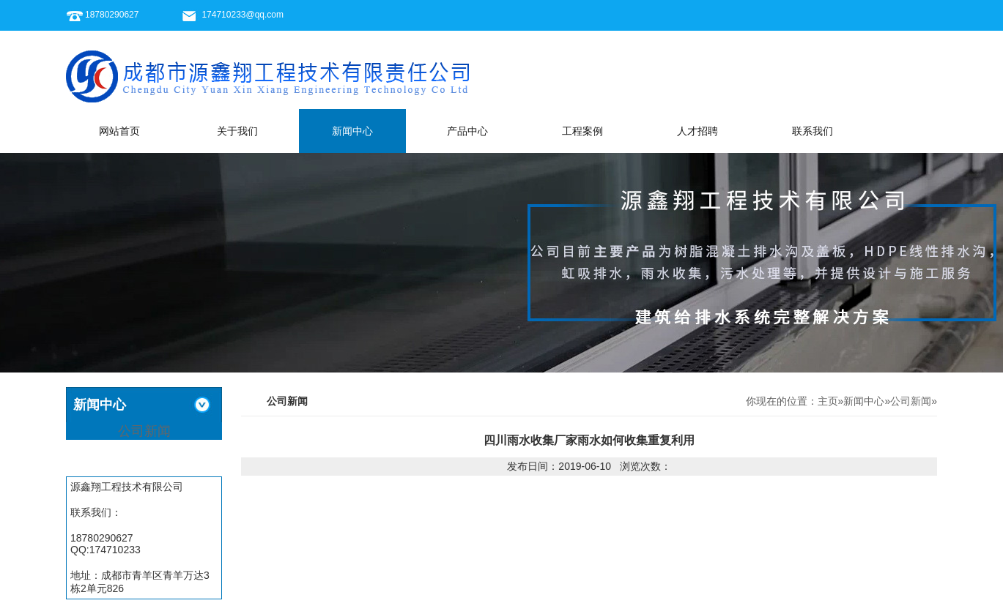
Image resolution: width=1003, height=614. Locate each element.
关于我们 (237, 131)
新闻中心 (352, 131)
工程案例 (582, 131)
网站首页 (119, 131)
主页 (828, 401)
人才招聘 (697, 131)
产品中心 (467, 131)
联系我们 (812, 131)
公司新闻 (144, 431)
